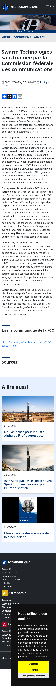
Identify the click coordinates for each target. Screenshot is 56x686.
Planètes (6, 607)
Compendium (9, 576)
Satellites (6, 583)
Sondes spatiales (11, 614)
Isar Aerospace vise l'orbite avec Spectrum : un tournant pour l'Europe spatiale (28, 484)
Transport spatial (11, 572)
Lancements (8, 586)
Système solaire (10, 603)
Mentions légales (11, 658)
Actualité (39, 36)
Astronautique (22, 36)
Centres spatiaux (11, 579)
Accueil (6, 36)
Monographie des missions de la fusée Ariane (26, 535)
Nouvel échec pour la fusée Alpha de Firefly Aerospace (24, 434)
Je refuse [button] (33, 670)
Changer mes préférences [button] (33, 676)
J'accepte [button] (33, 664)
